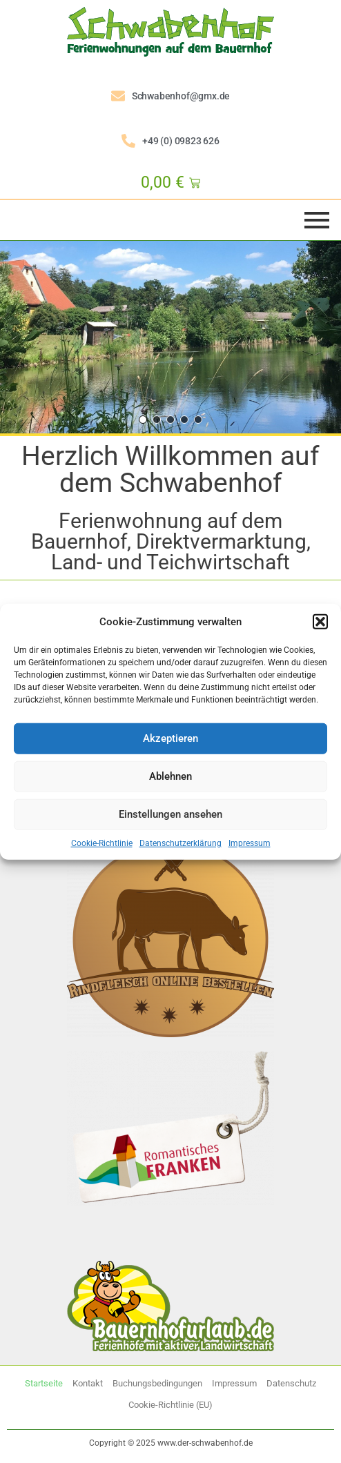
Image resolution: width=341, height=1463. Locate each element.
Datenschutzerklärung (180, 842)
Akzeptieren (170, 738)
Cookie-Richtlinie (102, 842)
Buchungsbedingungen (157, 1383)
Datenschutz (291, 1383)
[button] (320, 622)
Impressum (249, 842)
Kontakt (87, 1383)
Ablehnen (170, 776)
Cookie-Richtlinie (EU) (170, 1405)
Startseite (44, 1383)
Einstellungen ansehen (170, 814)
